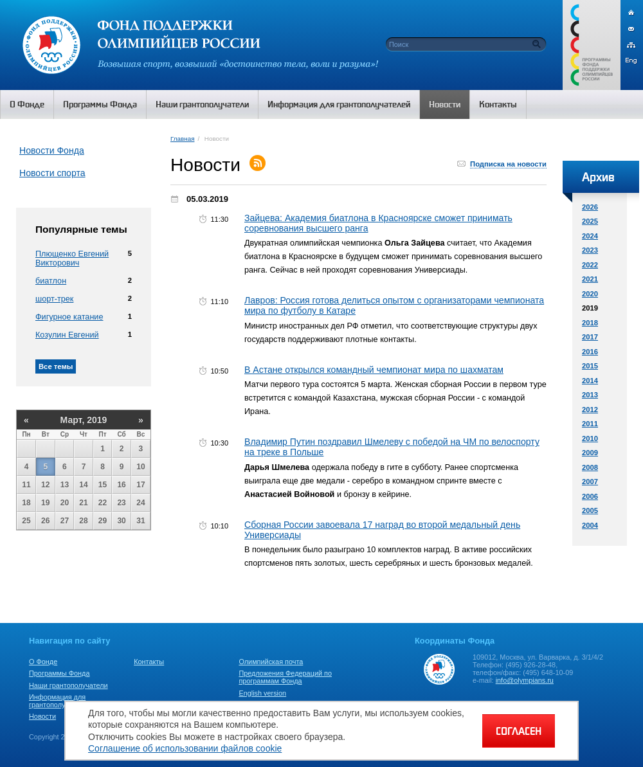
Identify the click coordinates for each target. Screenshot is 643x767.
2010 (590, 438)
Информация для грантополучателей (60, 700)
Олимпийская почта (271, 661)
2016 (590, 352)
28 (83, 520)
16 (121, 484)
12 (45, 484)
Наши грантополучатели (68, 685)
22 (102, 502)
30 (121, 520)
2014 (590, 380)
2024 (590, 236)
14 (83, 484)
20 (64, 502)
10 (140, 466)
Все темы (56, 366)
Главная (182, 138)
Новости (42, 716)
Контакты (149, 661)
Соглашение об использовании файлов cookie (185, 748)
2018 (590, 323)
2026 (590, 207)
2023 (590, 250)
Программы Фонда (59, 673)
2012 (590, 409)
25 (26, 520)
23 (121, 502)
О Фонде (43, 661)
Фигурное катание (69, 316)
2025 (590, 221)
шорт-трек (54, 298)
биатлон (50, 280)
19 (45, 502)
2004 (590, 525)
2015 (590, 366)
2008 (590, 467)
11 (26, 484)
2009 (590, 452)
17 (140, 484)
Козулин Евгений (67, 334)
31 (140, 520)
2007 (590, 481)
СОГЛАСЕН (518, 731)
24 (140, 502)
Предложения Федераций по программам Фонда (285, 677)
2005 (590, 510)
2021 (590, 279)
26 (45, 520)
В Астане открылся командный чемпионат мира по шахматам (373, 370)
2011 (590, 424)
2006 (590, 496)
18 (26, 502)
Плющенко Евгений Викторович (72, 258)
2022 (590, 265)
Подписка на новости (508, 164)
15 (102, 484)
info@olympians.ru (525, 680)
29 (102, 520)
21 (83, 502)
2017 (590, 337)
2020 (590, 294)
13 (64, 484)
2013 (590, 395)
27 (64, 520)
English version (262, 693)
